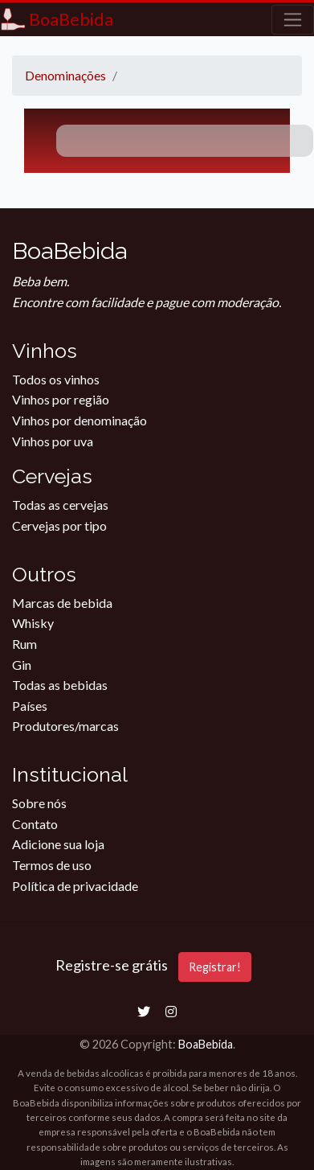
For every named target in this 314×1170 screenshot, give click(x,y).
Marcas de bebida (62, 602)
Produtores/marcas (65, 725)
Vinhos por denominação (79, 420)
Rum (24, 643)
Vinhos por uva (52, 441)
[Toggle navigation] (292, 20)
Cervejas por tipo (59, 525)
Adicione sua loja (58, 844)
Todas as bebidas (60, 684)
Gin (21, 664)
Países (29, 705)
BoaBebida (205, 1044)
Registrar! (215, 967)
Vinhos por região (60, 399)
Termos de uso (52, 864)
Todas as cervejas (60, 504)
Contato (35, 823)
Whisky (33, 622)
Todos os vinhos (56, 379)
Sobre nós (39, 803)
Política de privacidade (75, 885)
